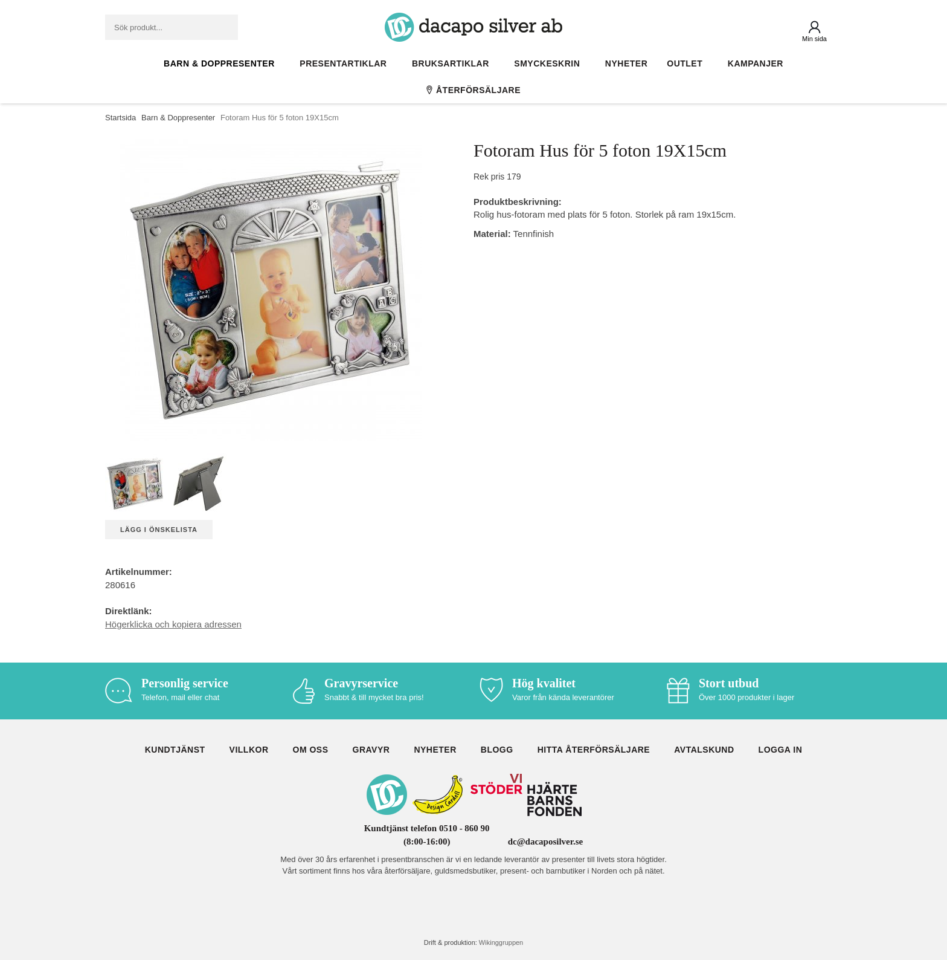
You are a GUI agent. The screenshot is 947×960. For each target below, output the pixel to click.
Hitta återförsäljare (594, 749)
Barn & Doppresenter (222, 63)
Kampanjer (755, 63)
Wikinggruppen (501, 942)
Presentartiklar (346, 63)
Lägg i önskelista (158, 529)
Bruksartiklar (453, 63)
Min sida (814, 38)
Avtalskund (704, 749)
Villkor (249, 749)
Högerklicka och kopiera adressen (173, 624)
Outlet (687, 63)
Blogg (497, 749)
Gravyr (371, 749)
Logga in (781, 749)
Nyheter (626, 63)
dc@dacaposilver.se (545, 841)
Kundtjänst (175, 749)
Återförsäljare (473, 90)
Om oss (311, 749)
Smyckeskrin (550, 63)
